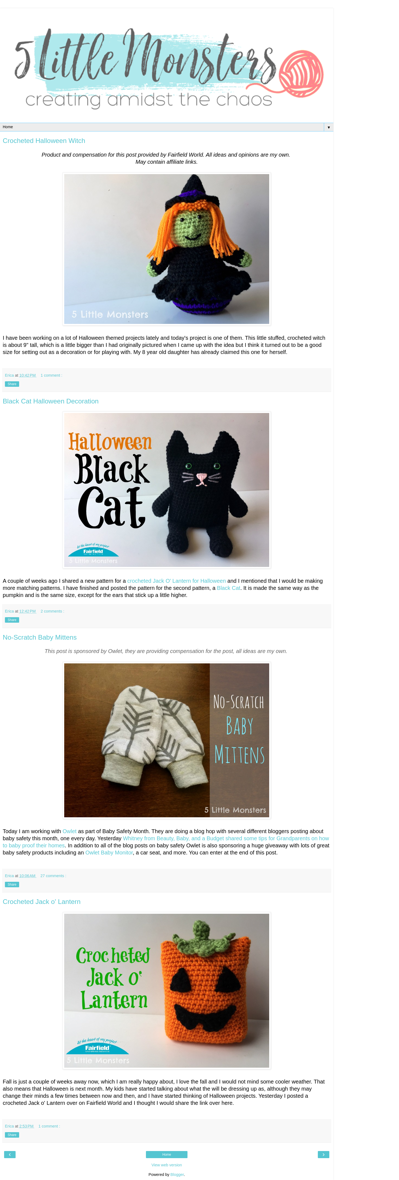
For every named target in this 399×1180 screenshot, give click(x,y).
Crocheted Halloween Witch (44, 140)
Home (166, 1154)
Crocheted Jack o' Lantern (42, 901)
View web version (166, 1165)
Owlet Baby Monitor (109, 853)
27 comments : (53, 876)
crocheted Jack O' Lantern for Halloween (176, 581)
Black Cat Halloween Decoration (51, 401)
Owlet (70, 831)
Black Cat (228, 588)
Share (12, 384)
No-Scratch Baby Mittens (40, 637)
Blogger (177, 1174)
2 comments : (52, 611)
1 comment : (51, 375)
